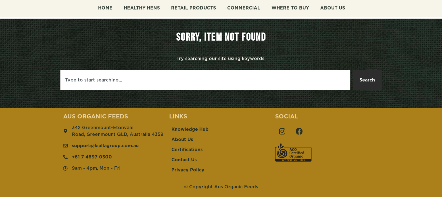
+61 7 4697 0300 (92, 157)
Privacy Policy (187, 170)
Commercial (243, 7)
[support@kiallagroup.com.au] (65, 146)
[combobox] (205, 80)
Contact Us (184, 160)
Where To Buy (290, 7)
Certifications (187, 149)
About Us (332, 7)
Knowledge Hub (190, 129)
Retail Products (193, 7)
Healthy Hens (142, 7)
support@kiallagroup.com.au (105, 146)
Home (105, 7)
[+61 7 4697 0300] (65, 157)
